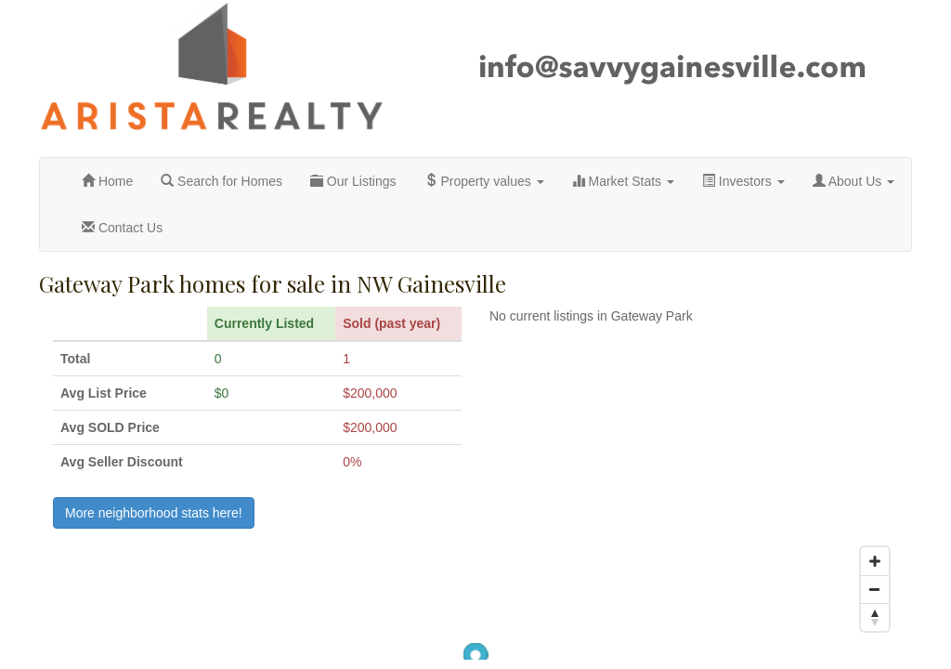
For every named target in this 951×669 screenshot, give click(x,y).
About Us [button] (854, 181)
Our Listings (353, 181)
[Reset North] (875, 617)
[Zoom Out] (875, 589)
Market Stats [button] (623, 181)
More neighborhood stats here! (153, 512)
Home (107, 181)
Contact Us (122, 227)
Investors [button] (743, 181)
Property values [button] (484, 181)
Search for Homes (221, 181)
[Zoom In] (875, 561)
